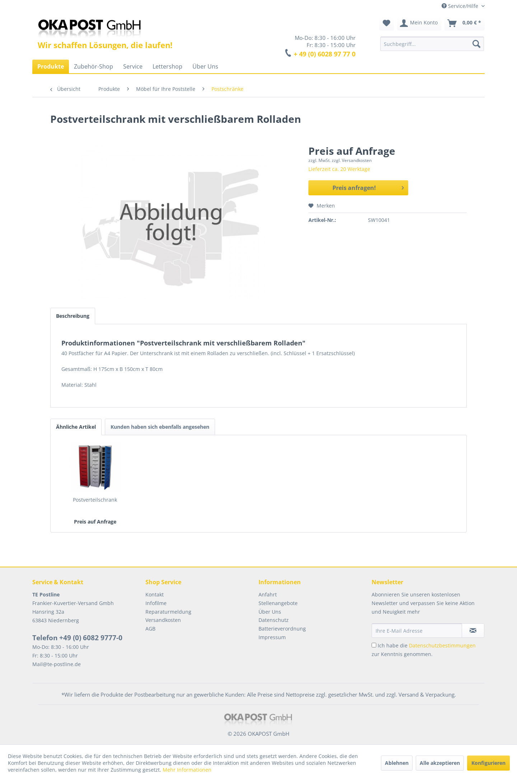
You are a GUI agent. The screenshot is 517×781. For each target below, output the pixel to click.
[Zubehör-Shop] (93, 66)
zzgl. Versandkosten (352, 160)
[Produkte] (50, 66)
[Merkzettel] (386, 23)
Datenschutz (273, 620)
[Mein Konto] (419, 23)
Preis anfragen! (368, 187)
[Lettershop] (167, 66)
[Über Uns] (205, 66)
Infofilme (156, 603)
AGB (150, 628)
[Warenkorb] (464, 23)
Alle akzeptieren (440, 762)
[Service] (133, 66)
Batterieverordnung (282, 628)
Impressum (272, 637)
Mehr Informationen (187, 769)
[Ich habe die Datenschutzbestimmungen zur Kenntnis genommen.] (374, 645)
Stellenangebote (278, 603)
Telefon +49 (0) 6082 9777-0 (77, 637)
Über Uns (269, 611)
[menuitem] (432, 44)
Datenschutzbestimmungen (442, 645)
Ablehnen (397, 762)
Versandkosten (163, 620)
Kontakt (154, 594)
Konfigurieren (488, 762)
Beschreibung (72, 315)
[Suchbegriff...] (432, 44)
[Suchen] (476, 44)
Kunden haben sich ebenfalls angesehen (160, 426)
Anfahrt (267, 594)
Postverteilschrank (95, 499)
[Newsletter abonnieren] (473, 630)
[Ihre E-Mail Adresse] (417, 630)
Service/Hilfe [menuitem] (461, 6)
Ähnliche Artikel (76, 426)
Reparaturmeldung (168, 611)
